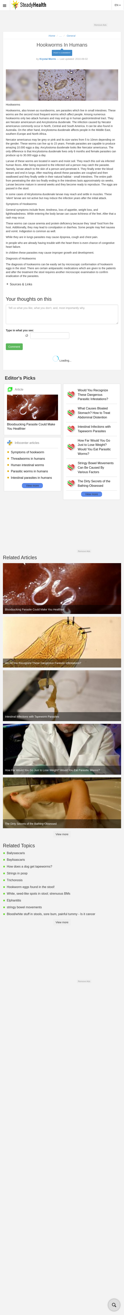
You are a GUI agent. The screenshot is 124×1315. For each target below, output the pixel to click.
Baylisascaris (16, 859)
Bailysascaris (16, 853)
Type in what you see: (20, 330)
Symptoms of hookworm (27, 452)
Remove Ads (100, 25)
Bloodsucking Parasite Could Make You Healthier (31, 426)
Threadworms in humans (28, 458)
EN (118, 5)
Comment (14, 346)
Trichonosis (15, 880)
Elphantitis (14, 900)
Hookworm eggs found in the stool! (31, 887)
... (60, 35)
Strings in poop (17, 873)
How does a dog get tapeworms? (29, 866)
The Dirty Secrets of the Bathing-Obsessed (94, 483)
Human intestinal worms (27, 465)
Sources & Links (20, 284)
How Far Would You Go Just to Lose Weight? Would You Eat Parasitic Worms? (94, 447)
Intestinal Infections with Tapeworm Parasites (94, 429)
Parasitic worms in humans (29, 471)
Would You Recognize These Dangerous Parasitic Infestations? (93, 395)
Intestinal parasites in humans (31, 477)
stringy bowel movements (24, 907)
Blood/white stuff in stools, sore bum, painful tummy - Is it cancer (51, 914)
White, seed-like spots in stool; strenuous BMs (38, 893)
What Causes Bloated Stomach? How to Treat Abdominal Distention (94, 413)
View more (32, 485)
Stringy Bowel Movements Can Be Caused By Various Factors (96, 467)
